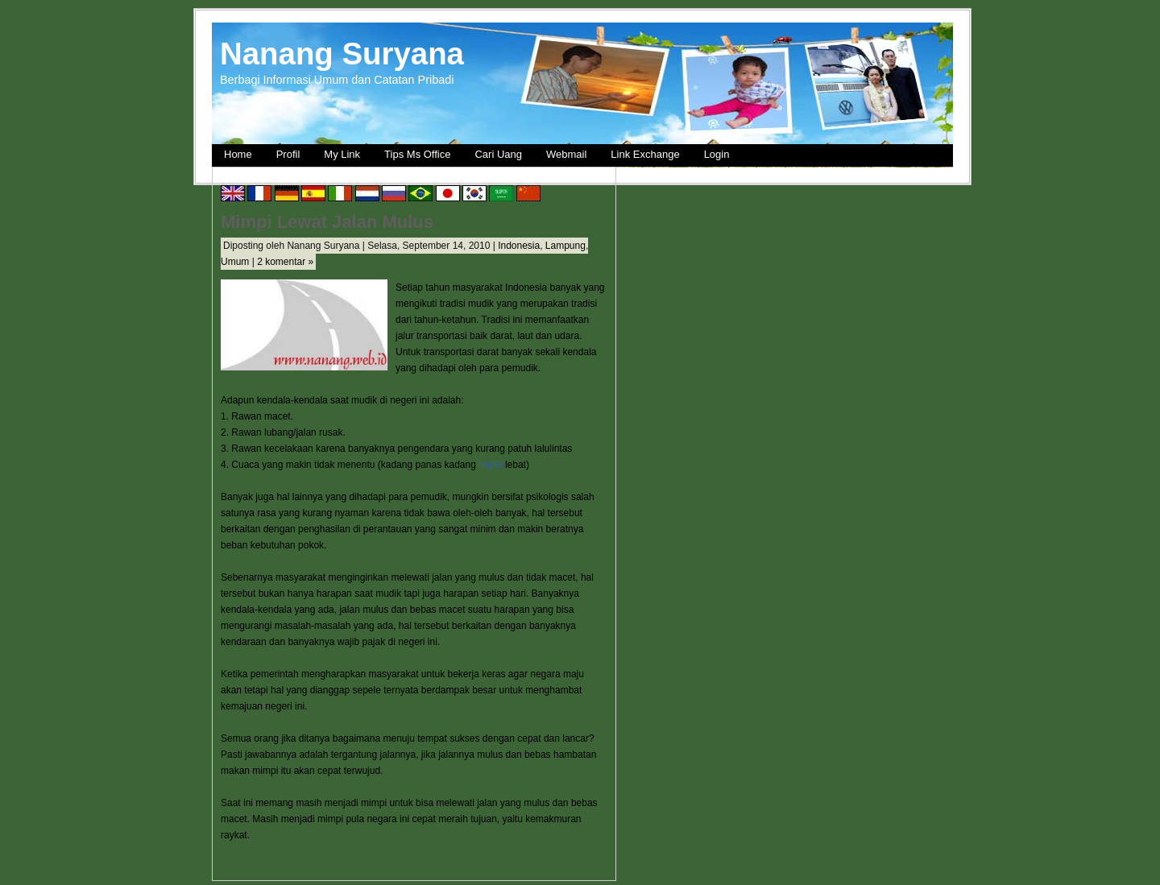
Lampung (565, 245)
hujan (490, 464)
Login (717, 154)
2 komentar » (285, 261)
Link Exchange (645, 154)
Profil (288, 154)
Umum (235, 261)
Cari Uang (498, 154)
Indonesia (519, 245)
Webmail (566, 154)
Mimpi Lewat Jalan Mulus (327, 222)
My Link (342, 154)
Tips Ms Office (417, 154)
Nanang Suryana (342, 53)
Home (238, 154)
